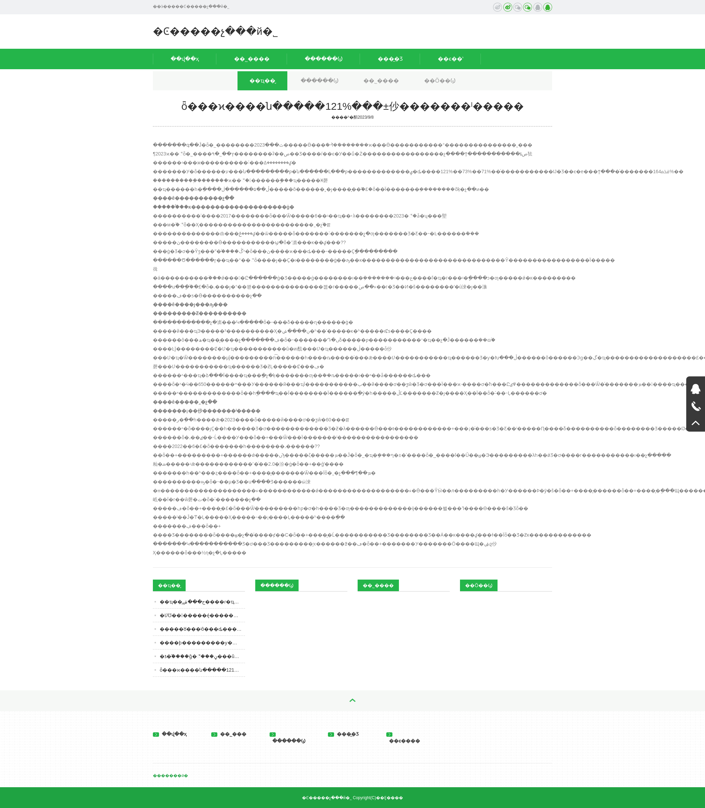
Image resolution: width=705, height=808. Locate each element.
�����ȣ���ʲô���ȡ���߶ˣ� (202, 629)
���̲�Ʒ (390, 59)
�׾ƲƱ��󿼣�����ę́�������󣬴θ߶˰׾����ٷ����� (202, 615)
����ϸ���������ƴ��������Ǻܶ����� (202, 642)
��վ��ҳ (185, 59)
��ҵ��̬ (262, 81)
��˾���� (252, 59)
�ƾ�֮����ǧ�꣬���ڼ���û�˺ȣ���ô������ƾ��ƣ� (202, 656)
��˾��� (228, 734)
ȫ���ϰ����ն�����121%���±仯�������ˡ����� (202, 670)
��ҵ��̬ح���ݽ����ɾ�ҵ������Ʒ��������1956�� (202, 601)
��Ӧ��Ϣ (440, 81)
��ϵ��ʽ (450, 59)
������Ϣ (324, 59)
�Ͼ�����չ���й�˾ (215, 31)
